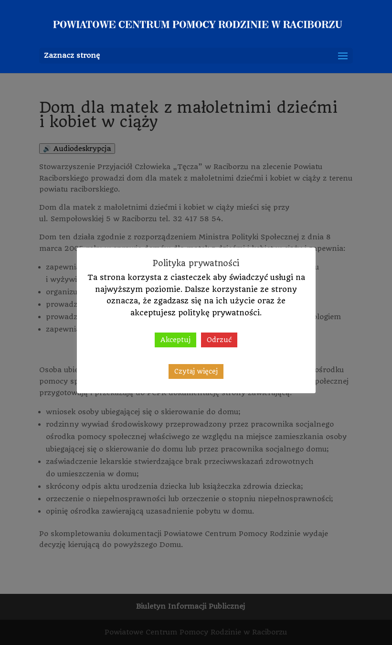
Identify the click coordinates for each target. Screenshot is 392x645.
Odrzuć (219, 340)
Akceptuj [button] (175, 340)
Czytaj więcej (196, 371)
